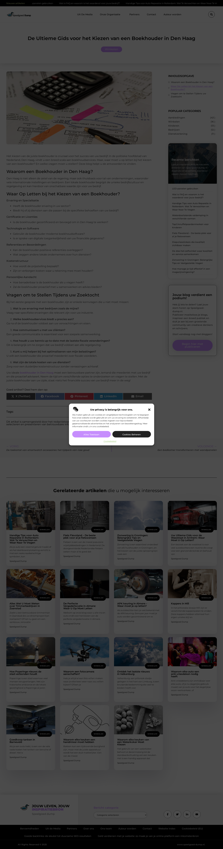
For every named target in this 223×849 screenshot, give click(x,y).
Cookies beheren (131, 434)
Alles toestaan (91, 434)
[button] (149, 409)
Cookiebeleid (110, 441)
